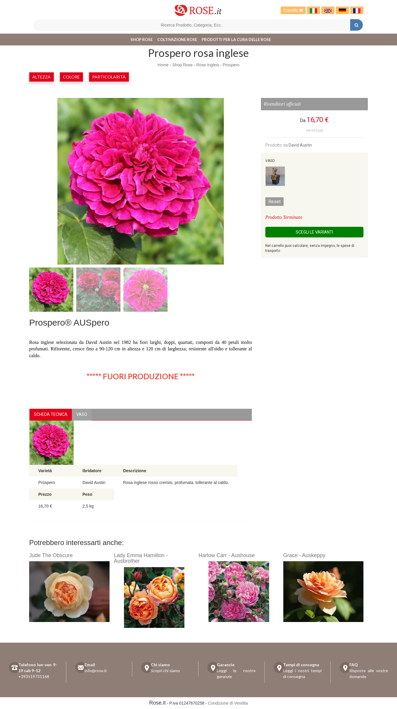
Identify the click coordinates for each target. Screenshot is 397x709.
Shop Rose (141, 39)
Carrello (293, 10)
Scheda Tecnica (50, 414)
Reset (274, 201)
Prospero (231, 65)
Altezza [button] (41, 76)
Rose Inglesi (207, 65)
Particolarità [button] (109, 76)
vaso (81, 414)
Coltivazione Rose (177, 39)
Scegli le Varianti (314, 232)
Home (163, 65)
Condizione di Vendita (228, 703)
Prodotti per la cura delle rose (236, 39)
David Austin (300, 145)
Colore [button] (71, 76)
